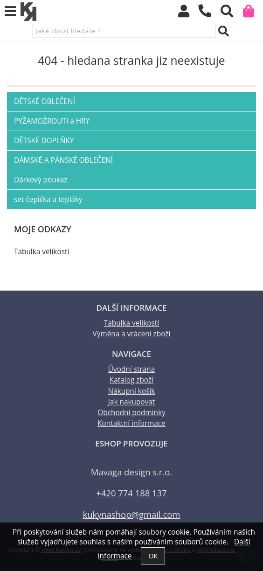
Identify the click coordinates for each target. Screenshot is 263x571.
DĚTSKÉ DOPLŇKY (44, 141)
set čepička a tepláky (48, 199)
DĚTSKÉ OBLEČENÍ (44, 101)
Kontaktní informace (131, 423)
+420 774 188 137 (131, 493)
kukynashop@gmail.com (131, 514)
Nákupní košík (131, 391)
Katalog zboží (131, 380)
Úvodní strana (131, 369)
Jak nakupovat (131, 402)
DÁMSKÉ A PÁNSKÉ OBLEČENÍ (63, 160)
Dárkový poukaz (40, 180)
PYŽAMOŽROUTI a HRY (52, 121)
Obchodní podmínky (131, 413)
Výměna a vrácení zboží (132, 334)
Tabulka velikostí (41, 252)
